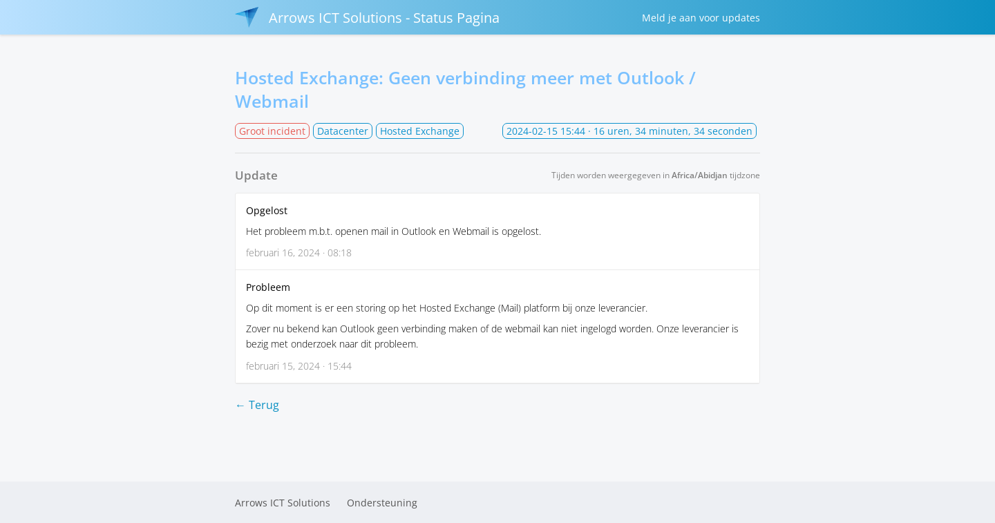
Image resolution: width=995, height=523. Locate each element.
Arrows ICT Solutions (282, 502)
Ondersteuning (382, 502)
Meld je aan (701, 17)
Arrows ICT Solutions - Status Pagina (367, 17)
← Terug (257, 404)
